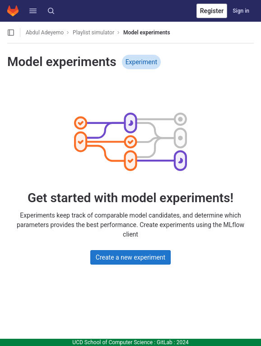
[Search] (51, 11)
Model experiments (146, 32)
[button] (33, 11)
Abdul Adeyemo (45, 32)
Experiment (141, 62)
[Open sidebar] (11, 32)
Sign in (241, 11)
